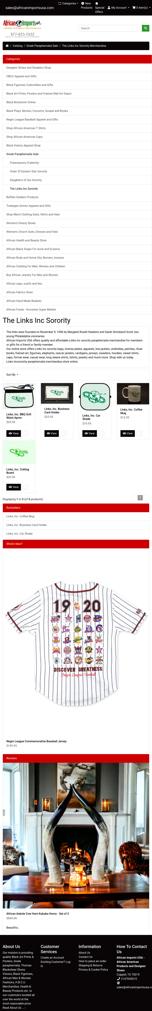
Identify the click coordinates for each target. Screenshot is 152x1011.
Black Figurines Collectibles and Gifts (29, 85)
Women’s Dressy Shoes (21, 223)
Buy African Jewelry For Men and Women (32, 275)
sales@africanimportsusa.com (29, 8)
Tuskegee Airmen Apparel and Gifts (28, 205)
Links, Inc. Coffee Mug (20, 516)
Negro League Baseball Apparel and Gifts (32, 119)
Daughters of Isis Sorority (25, 180)
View (14, 433)
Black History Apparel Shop (23, 145)
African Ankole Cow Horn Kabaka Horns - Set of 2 (37, 913)
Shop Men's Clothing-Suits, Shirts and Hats (33, 214)
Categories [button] (67, 3)
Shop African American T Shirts (26, 128)
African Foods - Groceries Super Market (31, 309)
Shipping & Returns (91, 965)
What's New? (14, 544)
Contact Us (86, 957)
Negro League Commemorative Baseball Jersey (36, 741)
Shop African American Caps (24, 137)
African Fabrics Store (19, 292)
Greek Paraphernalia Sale (42, 45)
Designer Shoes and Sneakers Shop (28, 67)
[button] (118, 8)
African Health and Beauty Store (26, 240)
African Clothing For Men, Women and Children (35, 266)
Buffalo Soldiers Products (22, 197)
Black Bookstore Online (20, 102)
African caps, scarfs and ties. (24, 283)
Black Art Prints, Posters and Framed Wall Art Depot (38, 93)
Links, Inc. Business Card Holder (56, 410)
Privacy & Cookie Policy (93, 969)
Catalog (17, 45)
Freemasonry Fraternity (23, 162)
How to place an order (92, 961)
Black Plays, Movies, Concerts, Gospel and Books (37, 111)
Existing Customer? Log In (56, 964)
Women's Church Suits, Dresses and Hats (32, 231)
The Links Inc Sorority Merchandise (84, 45)
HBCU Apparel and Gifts (21, 76)
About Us (84, 952)
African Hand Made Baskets (23, 301)
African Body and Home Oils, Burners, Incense (35, 257)
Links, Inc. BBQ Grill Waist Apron (18, 416)
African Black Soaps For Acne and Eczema (33, 249)
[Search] (110, 28)
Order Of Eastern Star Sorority (27, 171)
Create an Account (52, 957)
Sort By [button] (11, 374)
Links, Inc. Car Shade (19, 533)
